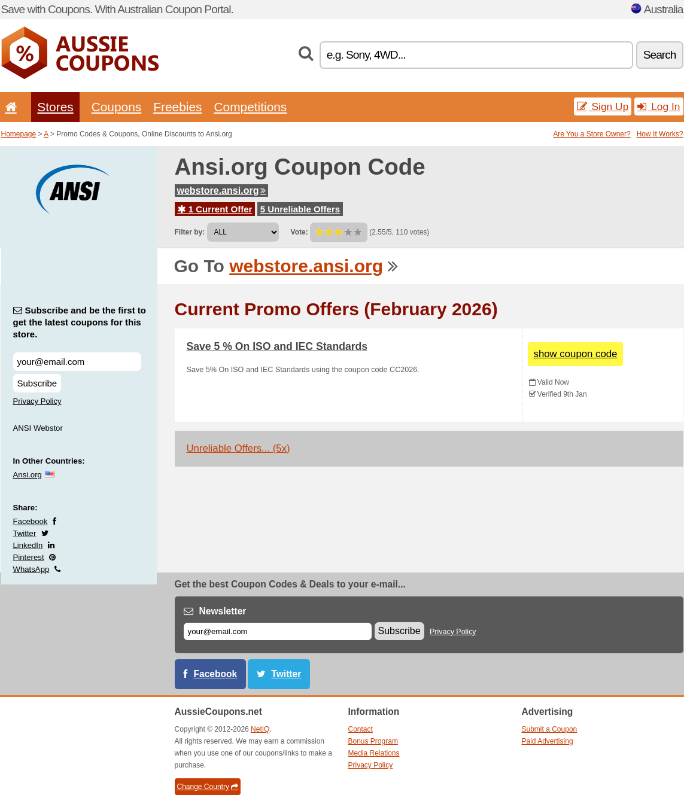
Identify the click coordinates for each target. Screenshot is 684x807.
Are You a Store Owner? (591, 134)
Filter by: (190, 232)
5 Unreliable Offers (300, 209)
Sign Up (603, 106)
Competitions (250, 107)
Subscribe (37, 383)
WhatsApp (31, 569)
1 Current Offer (215, 209)
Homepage (19, 134)
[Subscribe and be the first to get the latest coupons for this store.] (77, 361)
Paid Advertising (547, 741)
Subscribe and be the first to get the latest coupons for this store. (80, 322)
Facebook (30, 521)
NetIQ (260, 729)
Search (659, 54)
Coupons (117, 107)
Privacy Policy (37, 401)
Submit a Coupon (549, 729)
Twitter (25, 533)
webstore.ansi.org (221, 190)
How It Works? (660, 134)
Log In (658, 106)
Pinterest (28, 557)
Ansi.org (27, 474)
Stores (55, 107)
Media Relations (374, 753)
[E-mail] (278, 631)
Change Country (207, 786)
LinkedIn (28, 545)
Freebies (177, 107)
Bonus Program (373, 741)
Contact (360, 729)
